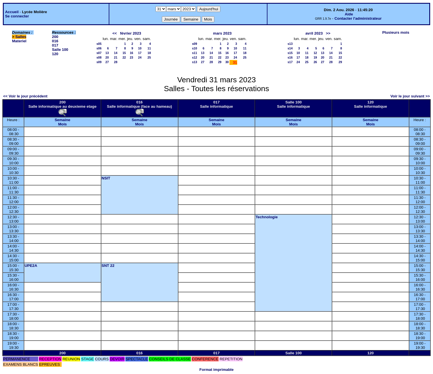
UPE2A (31, 265)
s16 (290, 57)
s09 (99, 62)
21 (115, 57)
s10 (194, 48)
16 (131, 53)
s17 (290, 62)
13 (107, 53)
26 (315, 62)
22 (124, 57)
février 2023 (130, 33)
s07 (99, 53)
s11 (194, 53)
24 (140, 57)
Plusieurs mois (395, 32)
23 (131, 57)
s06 (99, 48)
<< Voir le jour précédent (25, 96)
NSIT (106, 178)
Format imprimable (217, 369)
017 (55, 45)
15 (124, 53)
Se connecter (17, 16)
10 (140, 48)
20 (107, 57)
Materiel (19, 41)
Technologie (266, 217)
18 (149, 53)
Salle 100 (60, 49)
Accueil (12, 12)
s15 (290, 53)
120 (55, 54)
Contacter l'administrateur (358, 18)
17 (140, 53)
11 (149, 48)
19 (315, 57)
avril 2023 (314, 33)
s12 (194, 57)
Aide (349, 14)
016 (55, 41)
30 (227, 62)
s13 (194, 62)
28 (115, 62)
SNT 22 (108, 265)
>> (328, 33)
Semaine (62, 120)
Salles (21, 37)
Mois (62, 124)
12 (315, 53)
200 (55, 37)
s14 (290, 48)
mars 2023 (222, 33)
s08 (99, 57)
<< (114, 33)
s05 (99, 43)
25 (149, 57)
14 (115, 53)
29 (219, 62)
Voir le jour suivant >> (410, 96)
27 (107, 62)
